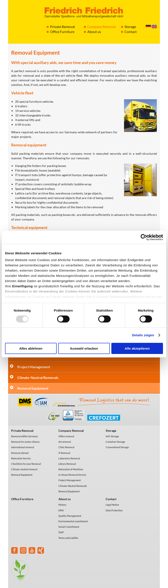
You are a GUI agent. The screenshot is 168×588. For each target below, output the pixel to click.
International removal (22, 447)
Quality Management (69, 515)
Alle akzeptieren (137, 348)
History (62, 504)
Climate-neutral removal (24, 469)
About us (94, 31)
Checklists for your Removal (26, 463)
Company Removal (101, 26)
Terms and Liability (68, 537)
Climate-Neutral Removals (37, 377)
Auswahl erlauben (84, 348)
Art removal (64, 441)
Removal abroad (19, 452)
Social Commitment (68, 526)
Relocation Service (21, 458)
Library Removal (67, 463)
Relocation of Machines (70, 469)
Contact (130, 31)
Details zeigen (143, 335)
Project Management (33, 367)
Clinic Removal (66, 447)
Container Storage (115, 441)
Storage (130, 26)
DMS (61, 510)
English (154, 26)
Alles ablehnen (30, 348)
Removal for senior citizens (25, 441)
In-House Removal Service (72, 474)
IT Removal (64, 452)
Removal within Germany (24, 436)
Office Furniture (62, 31)
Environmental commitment (73, 521)
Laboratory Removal (69, 458)
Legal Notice (112, 504)
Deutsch (148, 26)
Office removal (66, 436)
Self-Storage (112, 436)
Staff (61, 532)
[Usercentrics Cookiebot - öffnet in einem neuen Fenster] (144, 237)
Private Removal (62, 26)
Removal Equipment (32, 388)
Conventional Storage (117, 447)
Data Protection (114, 510)
